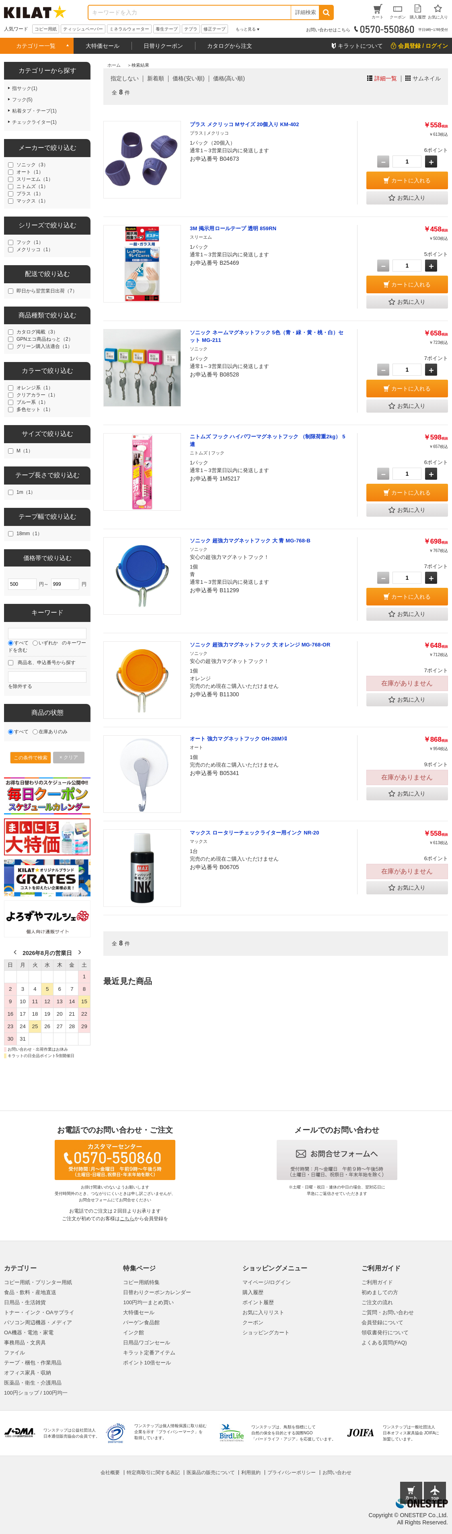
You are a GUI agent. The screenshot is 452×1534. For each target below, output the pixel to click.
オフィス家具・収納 (27, 1373)
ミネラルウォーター (129, 29)
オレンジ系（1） (34, 388)
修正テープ (214, 29)
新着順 (155, 78)
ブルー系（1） (32, 402)
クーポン (252, 1322)
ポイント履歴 (258, 1302)
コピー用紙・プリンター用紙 (38, 1282)
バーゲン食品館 (141, 1322)
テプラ (190, 29)
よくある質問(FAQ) (384, 1343)
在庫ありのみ (53, 731)
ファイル (14, 1353)
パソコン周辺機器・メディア (38, 1322)
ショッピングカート (266, 1332)
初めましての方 (380, 1292)
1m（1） (25, 492)
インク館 (133, 1332)
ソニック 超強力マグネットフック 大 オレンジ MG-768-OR (260, 645)
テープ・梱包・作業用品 (33, 1363)
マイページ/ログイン (266, 1282)
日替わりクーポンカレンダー (157, 1292)
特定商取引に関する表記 (153, 1472)
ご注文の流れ (377, 1302)
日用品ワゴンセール (146, 1343)
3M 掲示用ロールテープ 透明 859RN (233, 228)
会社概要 (110, 1472)
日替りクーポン (163, 46)
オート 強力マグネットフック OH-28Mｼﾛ (238, 739)
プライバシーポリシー (291, 1472)
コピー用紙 (46, 29)
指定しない (125, 78)
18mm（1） (29, 533)
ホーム (114, 65)
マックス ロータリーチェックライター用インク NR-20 (254, 833)
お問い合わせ (337, 1472)
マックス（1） (32, 201)
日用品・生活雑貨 (25, 1302)
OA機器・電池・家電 (28, 1332)
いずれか (48, 643)
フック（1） (29, 242)
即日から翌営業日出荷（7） (46, 291)
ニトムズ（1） (32, 186)
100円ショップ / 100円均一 (36, 1393)
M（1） (24, 451)
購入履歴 (252, 1292)
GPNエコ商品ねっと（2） (44, 339)
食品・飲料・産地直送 (30, 1292)
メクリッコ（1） (34, 249)
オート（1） (29, 172)
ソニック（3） (32, 165)
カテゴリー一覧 (35, 46)
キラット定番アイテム (149, 1353)
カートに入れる (411, 180)
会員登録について (382, 1322)
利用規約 (251, 1472)
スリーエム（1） (34, 179)
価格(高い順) (229, 78)
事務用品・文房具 (25, 1343)
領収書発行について (385, 1332)
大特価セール (102, 46)
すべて (21, 643)
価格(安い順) (188, 78)
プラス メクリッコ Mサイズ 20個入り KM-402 (244, 124)
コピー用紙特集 (141, 1282)
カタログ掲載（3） (37, 332)
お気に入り (406, 198)
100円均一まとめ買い (148, 1302)
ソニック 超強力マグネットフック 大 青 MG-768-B (250, 541)
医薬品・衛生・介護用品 (33, 1383)
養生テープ (167, 29)
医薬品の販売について (211, 1472)
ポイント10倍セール (147, 1363)
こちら (127, 1218)
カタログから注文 (229, 46)
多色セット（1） (34, 409)
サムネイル (427, 78)
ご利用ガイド (377, 1282)
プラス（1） (29, 193)
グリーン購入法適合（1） (44, 346)
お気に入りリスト (263, 1312)
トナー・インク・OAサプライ (39, 1312)
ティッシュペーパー (83, 29)
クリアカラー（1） (37, 395)
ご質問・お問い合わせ (388, 1312)
